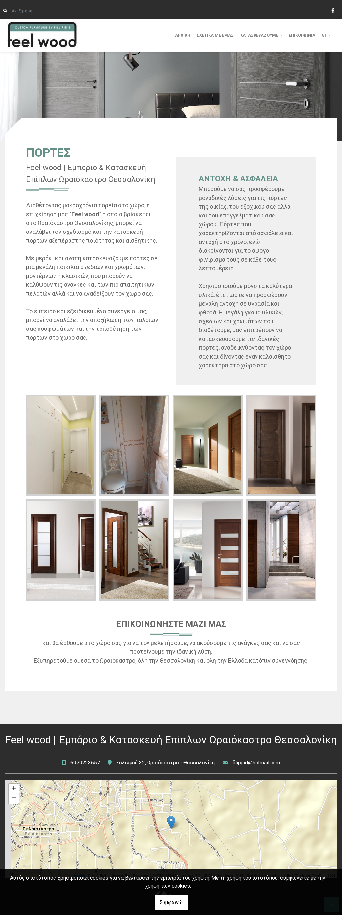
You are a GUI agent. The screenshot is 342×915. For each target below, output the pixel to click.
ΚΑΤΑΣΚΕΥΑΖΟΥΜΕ (259, 35)
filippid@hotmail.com (256, 763)
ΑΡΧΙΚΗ (182, 35)
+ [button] (14, 789)
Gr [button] (325, 35)
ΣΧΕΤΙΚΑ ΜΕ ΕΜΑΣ (215, 35)
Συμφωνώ (171, 902)
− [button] (14, 799)
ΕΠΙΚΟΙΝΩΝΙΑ (302, 35)
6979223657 (85, 763)
